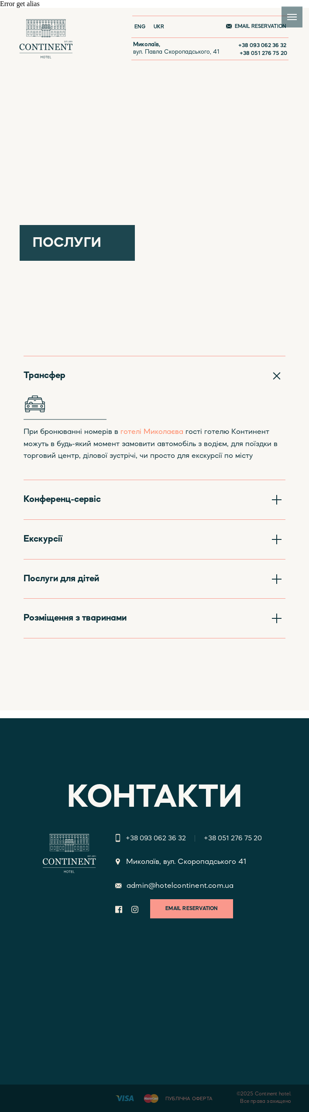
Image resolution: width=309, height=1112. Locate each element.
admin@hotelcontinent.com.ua (180, 886)
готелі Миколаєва (151, 432)
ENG (139, 27)
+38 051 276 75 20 (263, 53)
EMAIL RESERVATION (260, 26)
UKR (159, 27)
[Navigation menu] (292, 17)
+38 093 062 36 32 (262, 45)
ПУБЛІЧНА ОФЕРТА (189, 1099)
